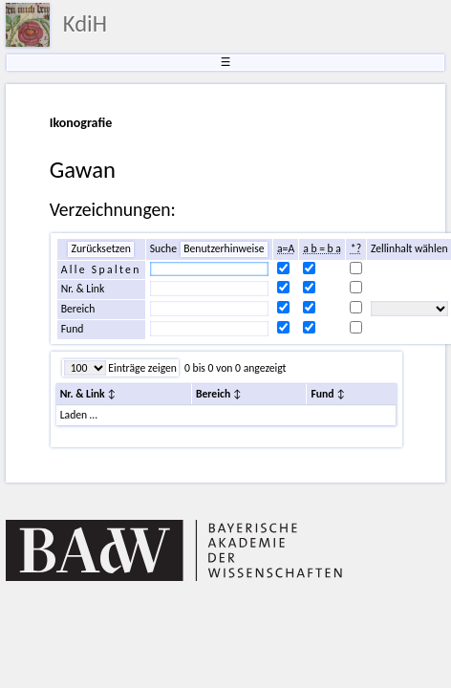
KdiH (85, 24)
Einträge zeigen (141, 368)
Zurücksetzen (100, 248)
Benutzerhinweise (223, 248)
